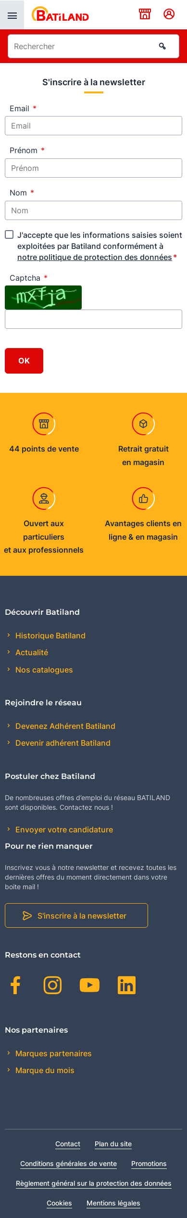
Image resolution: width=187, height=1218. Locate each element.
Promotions (149, 1163)
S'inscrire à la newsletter (81, 915)
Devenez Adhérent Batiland (64, 726)
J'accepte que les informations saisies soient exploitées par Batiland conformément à (99, 246)
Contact (67, 1144)
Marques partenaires (52, 1053)
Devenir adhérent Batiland (62, 743)
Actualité (30, 652)
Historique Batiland (49, 635)
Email (23, 108)
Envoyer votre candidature (63, 829)
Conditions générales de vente (68, 1163)
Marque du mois (44, 1070)
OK (24, 360)
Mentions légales (113, 1203)
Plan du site (113, 1144)
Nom (22, 192)
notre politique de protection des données (94, 257)
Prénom (27, 150)
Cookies (59, 1203)
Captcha (29, 278)
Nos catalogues (43, 669)
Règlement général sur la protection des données (94, 1183)
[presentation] (12, 14)
